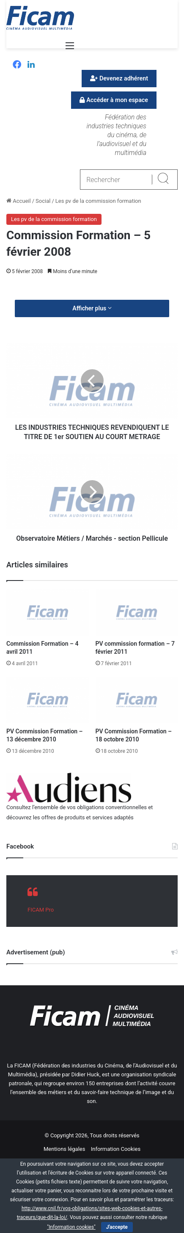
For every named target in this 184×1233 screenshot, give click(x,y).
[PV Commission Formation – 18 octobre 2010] (137, 700)
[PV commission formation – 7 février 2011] (137, 612)
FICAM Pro (40, 910)
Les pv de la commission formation (98, 201)
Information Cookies (115, 1149)
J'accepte (117, 1227)
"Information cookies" (71, 1227)
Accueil (18, 201)
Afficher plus (91, 308)
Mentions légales (64, 1149)
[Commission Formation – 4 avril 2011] (47, 612)
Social (43, 201)
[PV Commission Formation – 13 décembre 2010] (47, 700)
